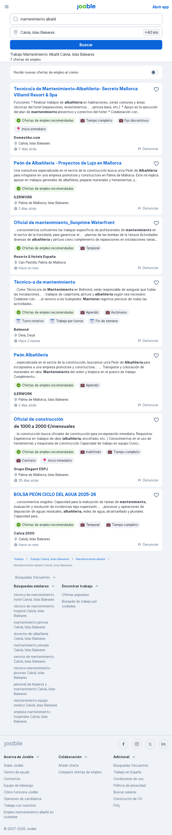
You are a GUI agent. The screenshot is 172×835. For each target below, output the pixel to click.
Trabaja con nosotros (20, 805)
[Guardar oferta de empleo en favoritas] (156, 89)
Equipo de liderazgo (18, 785)
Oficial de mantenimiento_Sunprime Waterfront (64, 222)
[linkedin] (163, 744)
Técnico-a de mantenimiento (44, 282)
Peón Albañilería (31, 354)
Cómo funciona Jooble (21, 792)
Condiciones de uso (128, 779)
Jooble (31, 829)
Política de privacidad (129, 785)
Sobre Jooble (13, 765)
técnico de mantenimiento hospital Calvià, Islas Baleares (34, 611)
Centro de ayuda (16, 772)
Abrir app (160, 7)
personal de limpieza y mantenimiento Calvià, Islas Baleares (34, 689)
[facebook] (123, 744)
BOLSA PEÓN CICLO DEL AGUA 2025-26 (55, 494)
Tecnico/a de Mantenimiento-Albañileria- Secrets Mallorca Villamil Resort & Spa (76, 91)
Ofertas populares (75, 595)
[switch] (154, 72)
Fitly (116, 805)
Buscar (86, 44)
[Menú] (6, 6)
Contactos (12, 779)
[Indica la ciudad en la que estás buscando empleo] (86, 32)
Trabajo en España (127, 772)
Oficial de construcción (38, 419)
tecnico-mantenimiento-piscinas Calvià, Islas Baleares (32, 673)
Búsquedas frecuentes (36, 577)
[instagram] (137, 744)
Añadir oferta (69, 765)
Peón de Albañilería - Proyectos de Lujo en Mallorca (68, 162)
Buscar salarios (124, 792)
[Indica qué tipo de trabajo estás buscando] (86, 19)
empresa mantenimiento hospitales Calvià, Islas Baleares (32, 716)
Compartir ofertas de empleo (80, 772)
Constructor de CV (127, 799)
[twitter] (150, 744)
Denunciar (148, 149)
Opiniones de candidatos (23, 799)
